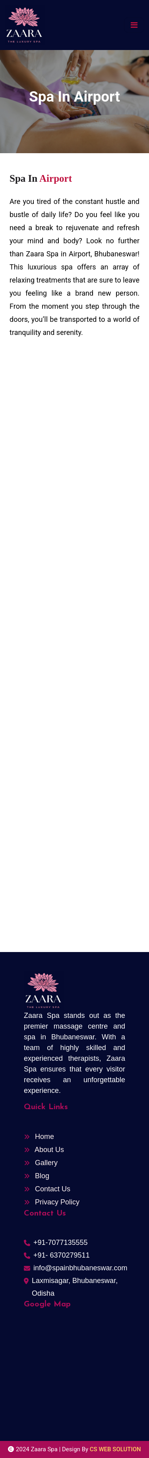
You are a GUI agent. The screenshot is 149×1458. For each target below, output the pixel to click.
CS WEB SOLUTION (115, 1449)
